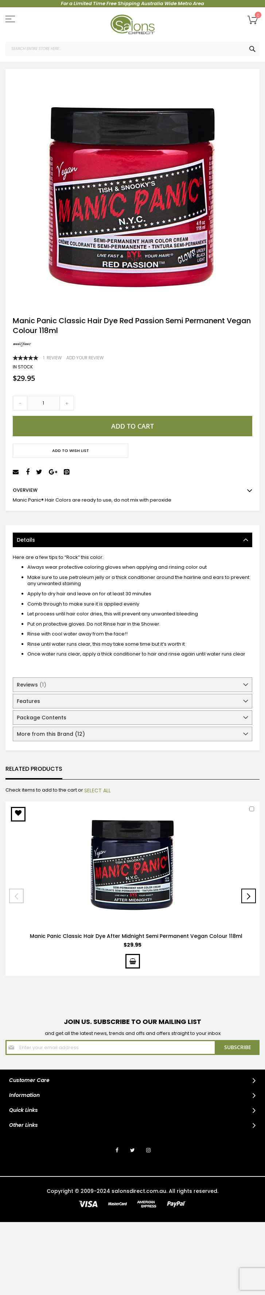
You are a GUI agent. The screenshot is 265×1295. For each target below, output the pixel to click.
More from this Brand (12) (51, 734)
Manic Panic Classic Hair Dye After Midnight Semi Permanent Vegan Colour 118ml (136, 936)
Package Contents (41, 717)
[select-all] (97, 790)
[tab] (132, 540)
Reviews (31, 684)
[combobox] (132, 49)
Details (26, 540)
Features (28, 701)
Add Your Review (85, 358)
